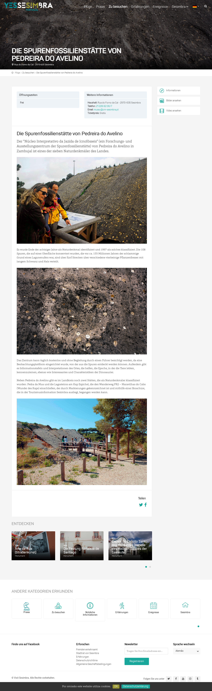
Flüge (88, 7)
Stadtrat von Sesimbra (87, 653)
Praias (100, 7)
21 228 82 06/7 (104, 106)
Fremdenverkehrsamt (87, 650)
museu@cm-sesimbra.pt (106, 110)
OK (116, 686)
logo (28, 6)
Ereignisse (160, 7)
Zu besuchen (118, 7)
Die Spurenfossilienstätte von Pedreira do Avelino (59, 73)
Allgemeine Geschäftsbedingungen (93, 664)
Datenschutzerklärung (135, 686)
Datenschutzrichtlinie (87, 660)
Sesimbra (180, 7)
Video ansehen (170, 111)
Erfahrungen (140, 7)
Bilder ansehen (170, 101)
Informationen (173, 90)
